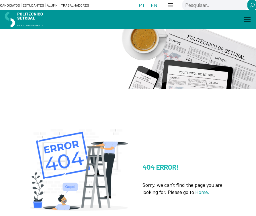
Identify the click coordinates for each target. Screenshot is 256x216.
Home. (202, 192)
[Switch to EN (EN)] (154, 5)
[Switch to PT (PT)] (142, 5)
